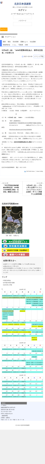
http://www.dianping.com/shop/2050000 (20, 129)
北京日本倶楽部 (22, 3)
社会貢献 (33, 42)
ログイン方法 (17, 264)
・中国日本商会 (6, 280)
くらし (14, 45)
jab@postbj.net (7, 106)
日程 (26, 45)
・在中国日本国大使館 (8, 283)
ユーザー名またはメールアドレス (22, 14)
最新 (4, 42)
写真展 (21, 45)
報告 (9, 42)
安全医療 (16, 42)
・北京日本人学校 (7, 285)
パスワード (22, 20)
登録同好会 (6, 45)
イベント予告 (38, 56)
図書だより (24, 42)
